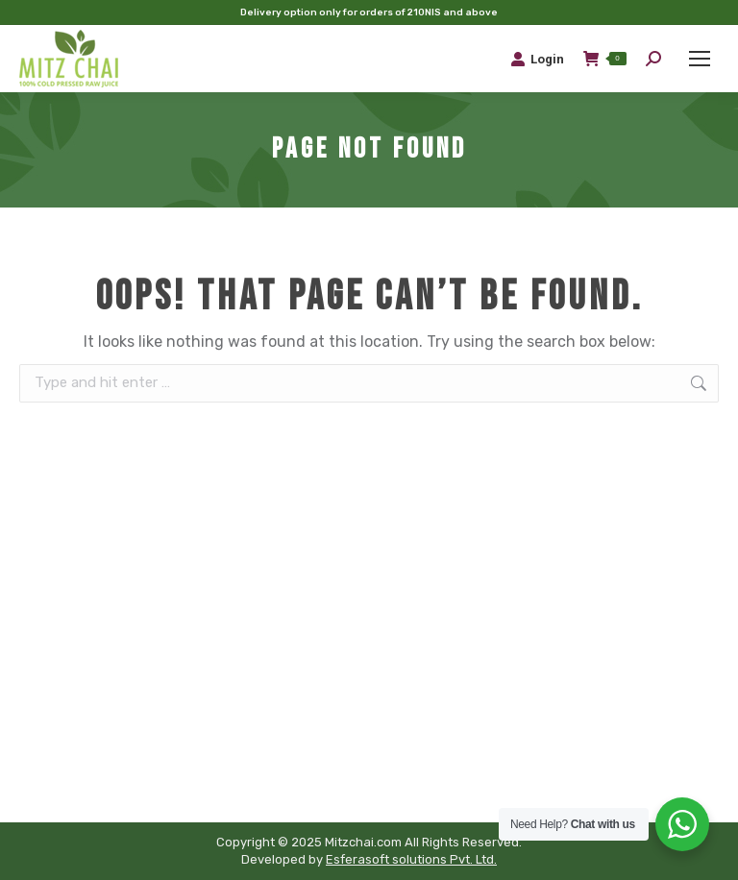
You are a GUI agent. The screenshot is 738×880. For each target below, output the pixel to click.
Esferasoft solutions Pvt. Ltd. (411, 859)
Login (537, 58)
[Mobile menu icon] (699, 58)
